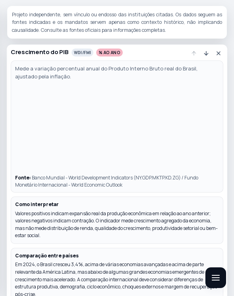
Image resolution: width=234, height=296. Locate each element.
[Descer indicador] (206, 53)
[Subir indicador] (193, 53)
